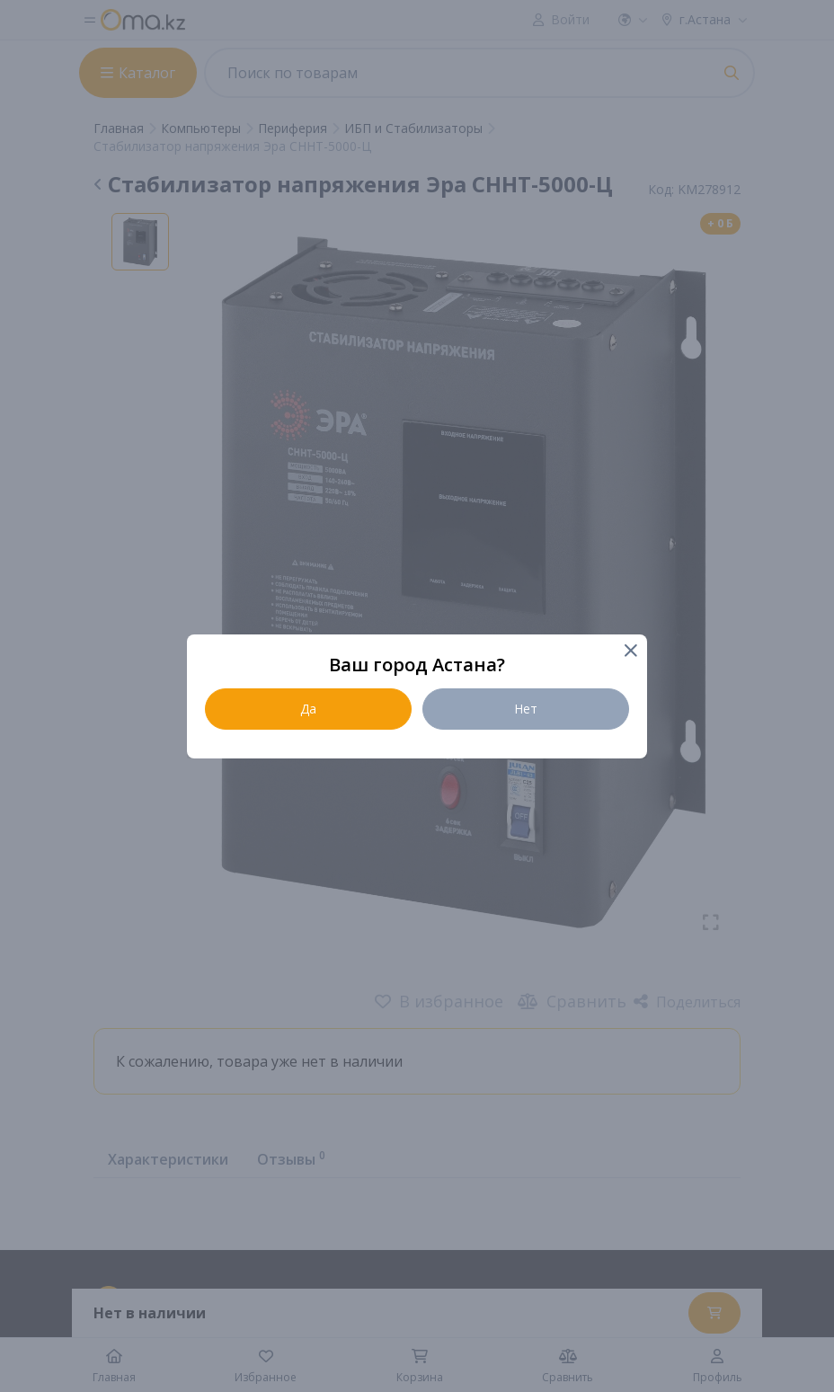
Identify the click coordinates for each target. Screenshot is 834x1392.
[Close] (629, 652)
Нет (525, 708)
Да (308, 708)
